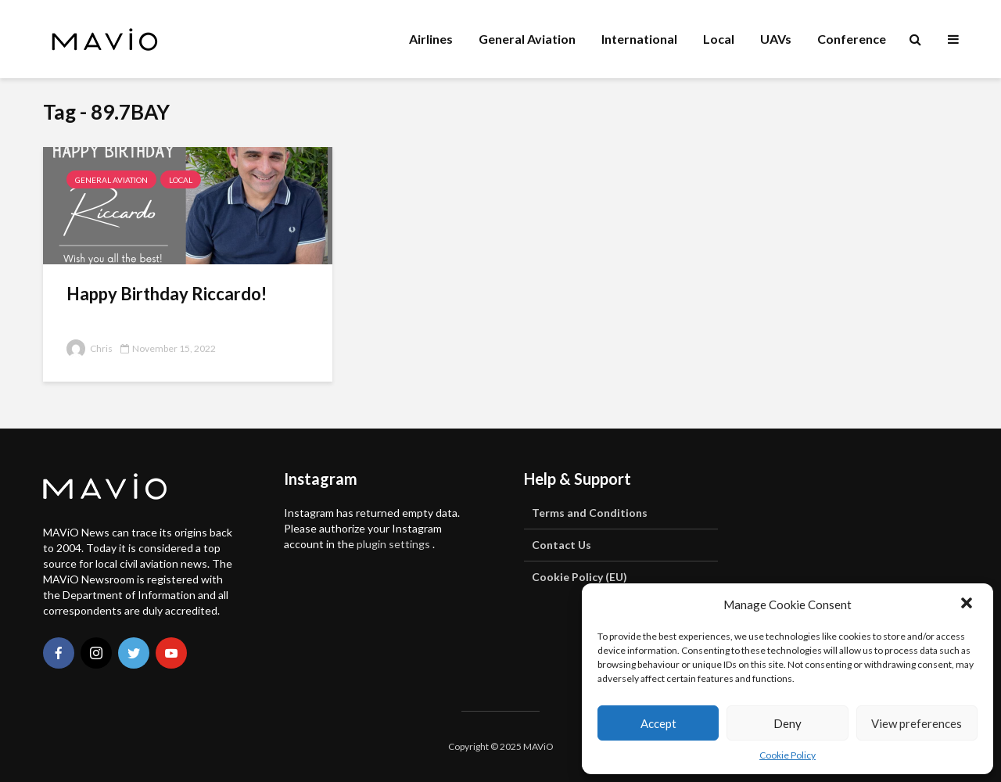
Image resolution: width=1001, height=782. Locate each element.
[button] (968, 604)
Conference (851, 38)
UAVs (775, 38)
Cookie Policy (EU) (579, 576)
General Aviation (527, 38)
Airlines (431, 38)
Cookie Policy (787, 755)
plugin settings (394, 544)
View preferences (916, 723)
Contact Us (561, 544)
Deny (787, 723)
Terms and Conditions (590, 512)
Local (718, 38)
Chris (89, 348)
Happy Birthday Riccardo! (166, 293)
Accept (658, 723)
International (639, 38)
